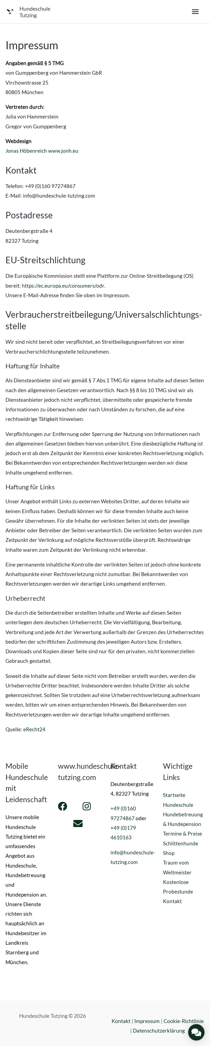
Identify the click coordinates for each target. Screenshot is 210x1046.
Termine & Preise (182, 833)
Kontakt (172, 901)
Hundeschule (178, 805)
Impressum (147, 1021)
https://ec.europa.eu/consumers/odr (63, 285)
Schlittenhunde (180, 843)
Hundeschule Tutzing (34, 11)
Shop (168, 853)
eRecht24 (34, 729)
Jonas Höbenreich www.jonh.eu (41, 151)
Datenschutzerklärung (159, 1030)
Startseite (174, 795)
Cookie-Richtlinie (184, 1021)
